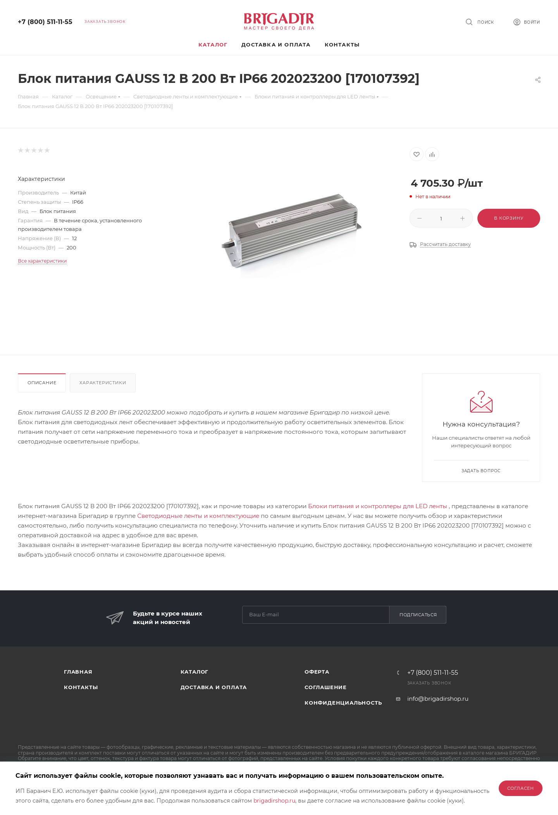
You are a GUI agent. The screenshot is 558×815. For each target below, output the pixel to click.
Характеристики (102, 382)
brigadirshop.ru (274, 800)
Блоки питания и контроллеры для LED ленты (377, 506)
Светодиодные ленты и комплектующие (198, 515)
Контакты (81, 687)
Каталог (195, 672)
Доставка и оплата (214, 687)
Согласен (520, 788)
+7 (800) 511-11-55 (45, 22)
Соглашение (326, 687)
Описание (42, 382)
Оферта (317, 672)
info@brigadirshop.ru (437, 698)
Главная (78, 672)
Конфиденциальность (343, 703)
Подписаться (418, 614)
